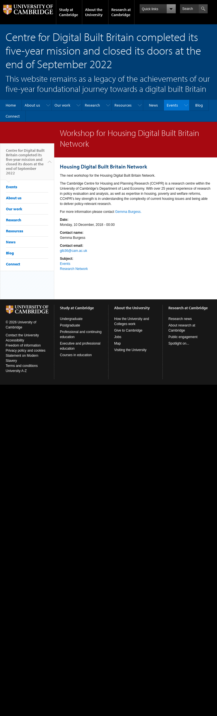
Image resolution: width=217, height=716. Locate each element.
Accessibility (15, 340)
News (153, 105)
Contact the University (22, 335)
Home (11, 105)
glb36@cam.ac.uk (73, 251)
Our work (62, 105)
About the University (94, 12)
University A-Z (16, 371)
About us (32, 105)
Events (172, 105)
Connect (13, 116)
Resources (123, 105)
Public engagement (183, 337)
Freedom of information (23, 345)
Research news (180, 319)
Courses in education (76, 355)
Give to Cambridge (128, 330)
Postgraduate (70, 325)
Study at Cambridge (68, 12)
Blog (199, 105)
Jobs (117, 337)
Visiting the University (130, 350)
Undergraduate (71, 319)
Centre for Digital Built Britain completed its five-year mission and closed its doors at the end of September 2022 (25, 164)
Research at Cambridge (121, 12)
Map (117, 343)
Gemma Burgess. (128, 212)
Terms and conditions (22, 366)
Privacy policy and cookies (25, 350)
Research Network (74, 269)
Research (92, 105)
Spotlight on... (178, 343)
